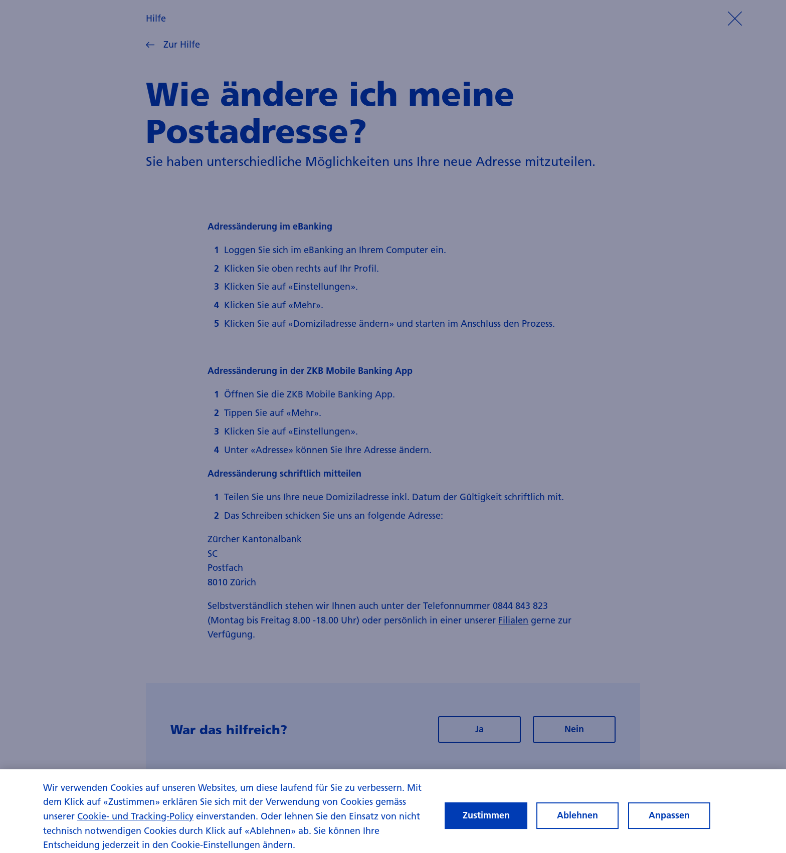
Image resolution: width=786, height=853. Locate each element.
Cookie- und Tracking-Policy (135, 819)
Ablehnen (577, 818)
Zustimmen (486, 818)
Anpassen (669, 818)
